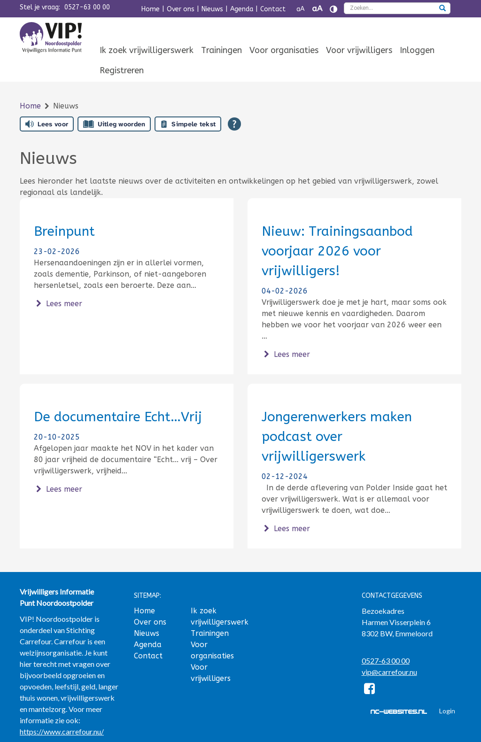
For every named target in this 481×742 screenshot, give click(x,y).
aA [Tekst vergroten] (317, 8)
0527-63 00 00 (87, 7)
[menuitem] (146, 51)
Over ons (180, 9)
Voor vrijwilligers (359, 50)
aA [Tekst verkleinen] (300, 9)
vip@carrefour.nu (389, 671)
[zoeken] (442, 9)
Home (150, 9)
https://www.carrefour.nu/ (62, 731)
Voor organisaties (283, 50)
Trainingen (221, 50)
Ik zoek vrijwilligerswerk (147, 50)
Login (447, 711)
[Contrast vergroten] (333, 9)
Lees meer (58, 303)
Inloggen (417, 50)
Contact (273, 9)
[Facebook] (370, 690)
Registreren (122, 70)
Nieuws (212, 9)
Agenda (241, 9)
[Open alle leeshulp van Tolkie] (234, 124)
